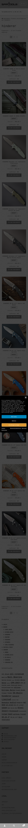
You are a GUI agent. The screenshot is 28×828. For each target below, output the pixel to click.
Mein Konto (4, 825)
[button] (25, 397)
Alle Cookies (14, 416)
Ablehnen (14, 421)
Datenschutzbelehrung (15, 428)
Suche (14, 825)
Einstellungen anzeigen (14, 425)
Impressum (24, 428)
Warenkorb (22, 825)
